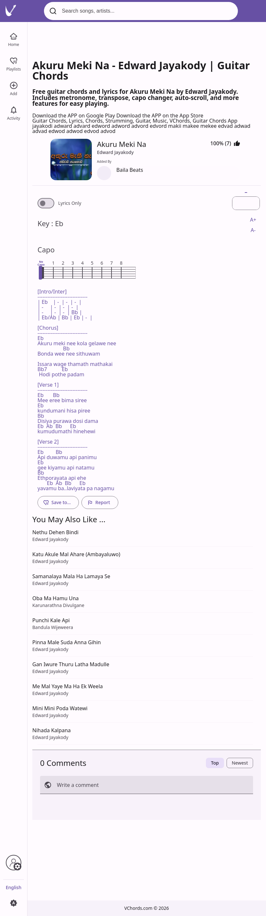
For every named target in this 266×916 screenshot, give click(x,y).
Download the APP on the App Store (159, 115)
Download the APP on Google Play (74, 115)
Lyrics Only (69, 203)
